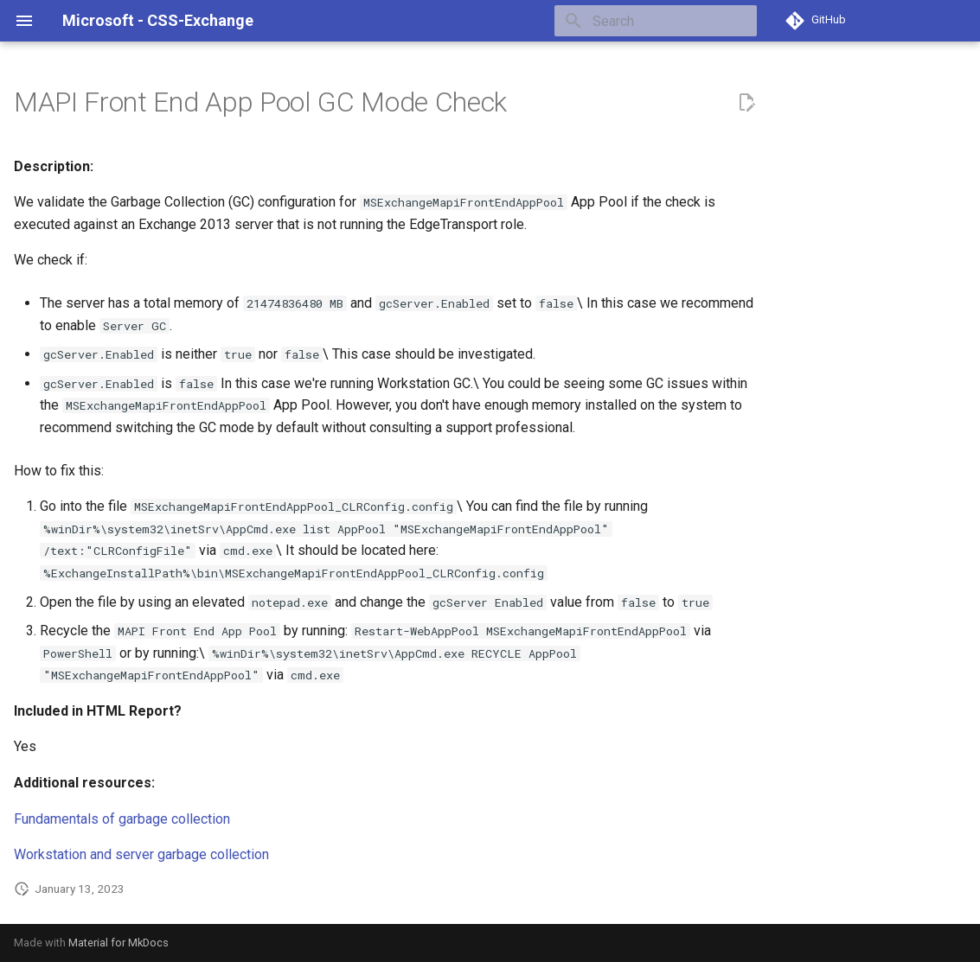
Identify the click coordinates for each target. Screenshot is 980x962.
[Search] (655, 20)
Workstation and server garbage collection (141, 854)
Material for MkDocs (118, 942)
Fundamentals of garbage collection (122, 819)
